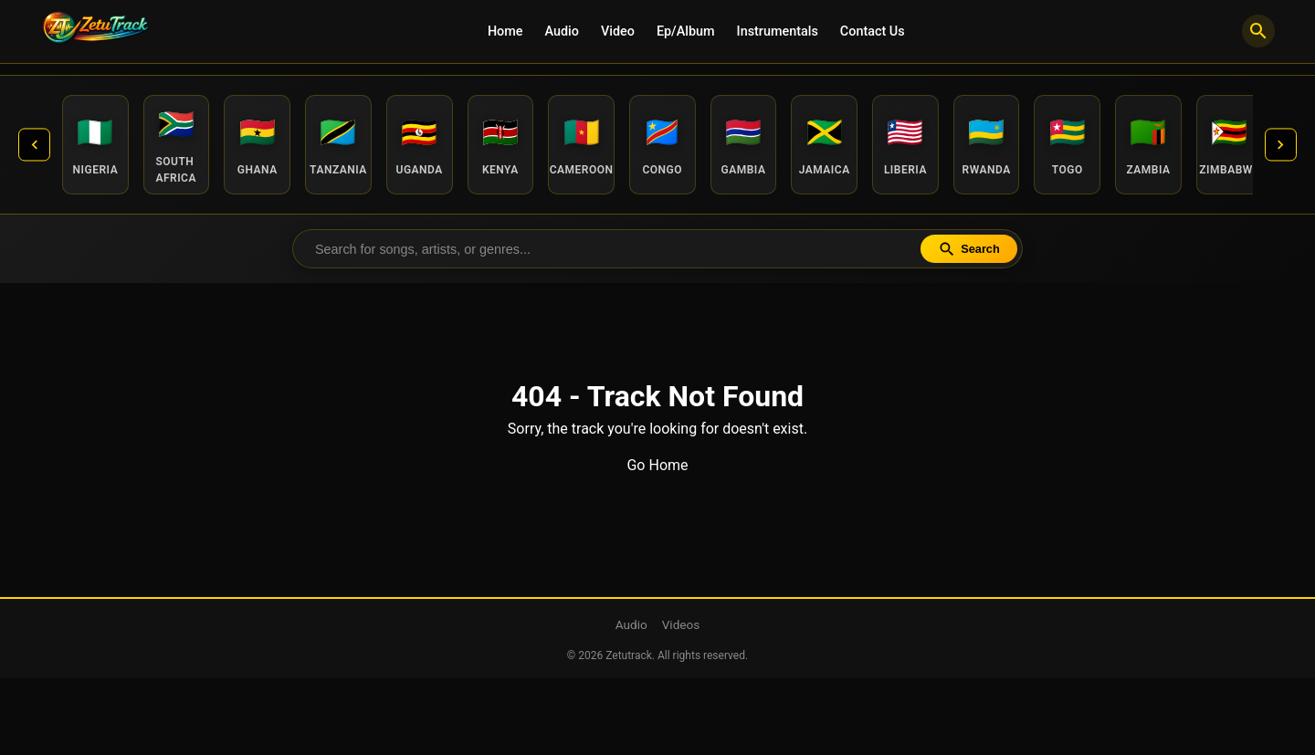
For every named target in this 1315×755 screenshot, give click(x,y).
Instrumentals (777, 31)
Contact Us (872, 31)
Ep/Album (686, 31)
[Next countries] (1278, 146)
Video (618, 31)
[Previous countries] (36, 146)
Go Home (657, 468)
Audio (562, 31)
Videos (681, 628)
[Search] (1258, 31)
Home (505, 31)
